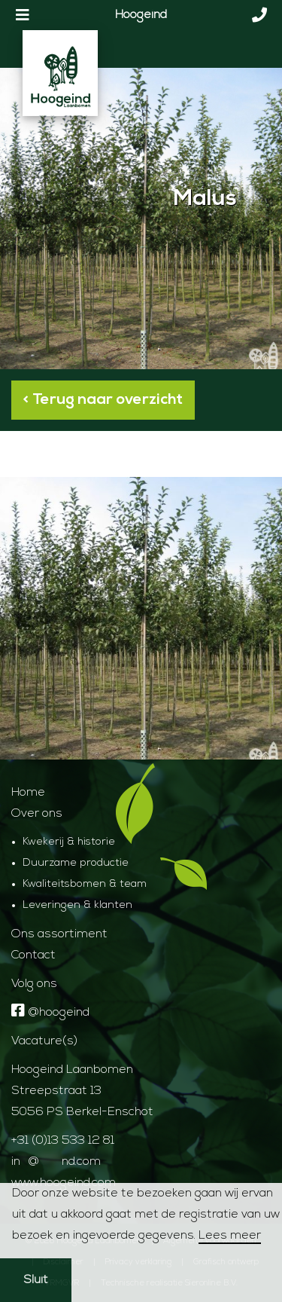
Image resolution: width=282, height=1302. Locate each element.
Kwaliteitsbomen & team (85, 884)
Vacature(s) (44, 1041)
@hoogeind (50, 1013)
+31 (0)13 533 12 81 (62, 1141)
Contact (33, 955)
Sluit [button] (35, 1280)
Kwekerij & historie (69, 842)
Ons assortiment (59, 934)
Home (28, 793)
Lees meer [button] (230, 1236)
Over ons (36, 814)
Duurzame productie (76, 863)
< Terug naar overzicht (103, 400)
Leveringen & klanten (77, 905)
